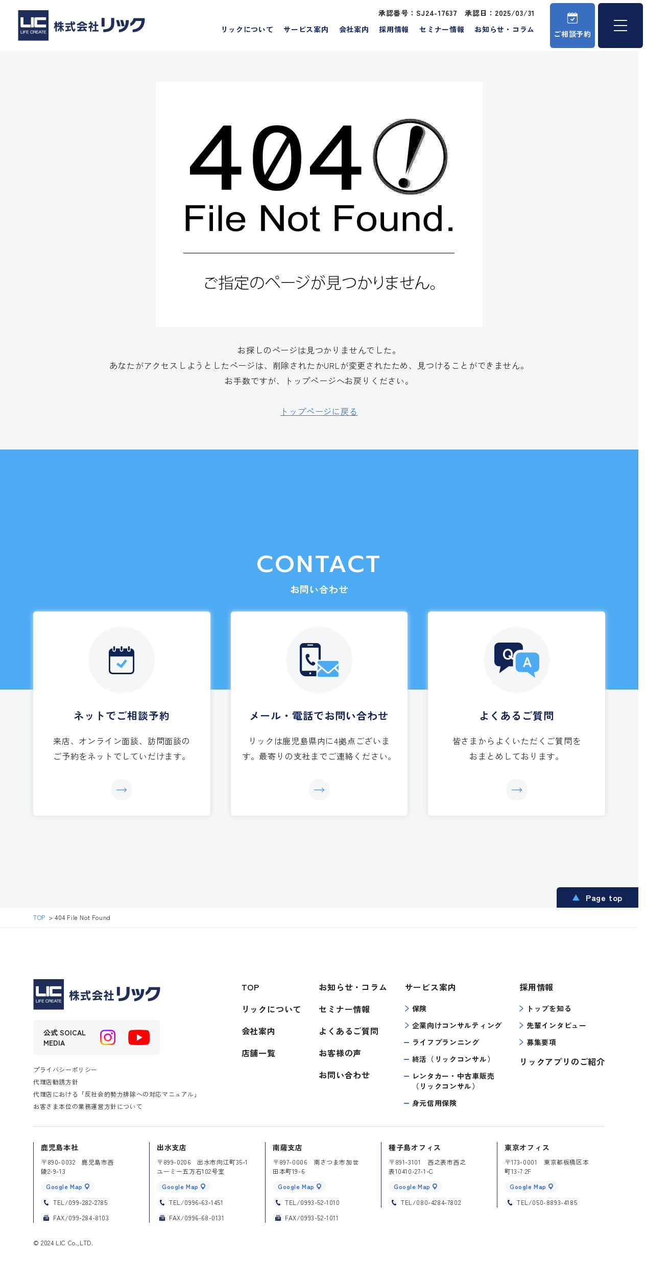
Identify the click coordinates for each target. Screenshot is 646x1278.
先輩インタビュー (553, 1025)
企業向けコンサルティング (453, 1025)
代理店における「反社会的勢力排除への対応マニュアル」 (117, 1094)
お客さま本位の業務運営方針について (87, 1106)
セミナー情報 (441, 29)
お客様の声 (340, 1053)
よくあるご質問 (349, 1031)
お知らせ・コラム (504, 29)
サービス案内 (305, 29)
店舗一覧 (259, 1053)
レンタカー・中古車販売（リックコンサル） (453, 1081)
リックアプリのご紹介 (562, 1061)
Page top (604, 897)
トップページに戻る (318, 411)
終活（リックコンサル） (453, 1059)
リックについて (247, 29)
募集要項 (538, 1042)
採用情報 (394, 29)
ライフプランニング (446, 1042)
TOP (250, 987)
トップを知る (545, 1008)
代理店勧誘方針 (55, 1081)
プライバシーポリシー (65, 1069)
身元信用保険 (434, 1103)
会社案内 (354, 29)
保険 (416, 1008)
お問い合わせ (344, 1075)
